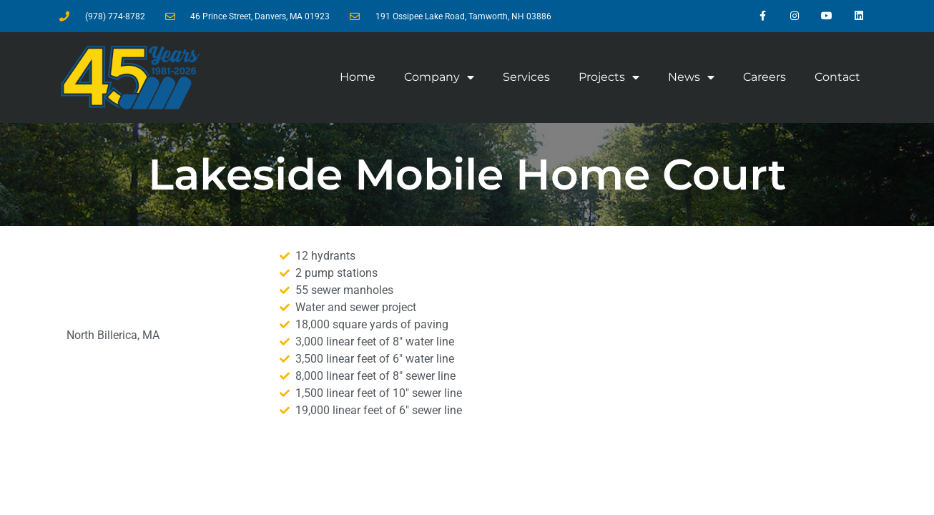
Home (357, 77)
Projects (609, 77)
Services (526, 77)
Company (439, 77)
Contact (837, 77)
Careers (764, 77)
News (691, 77)
